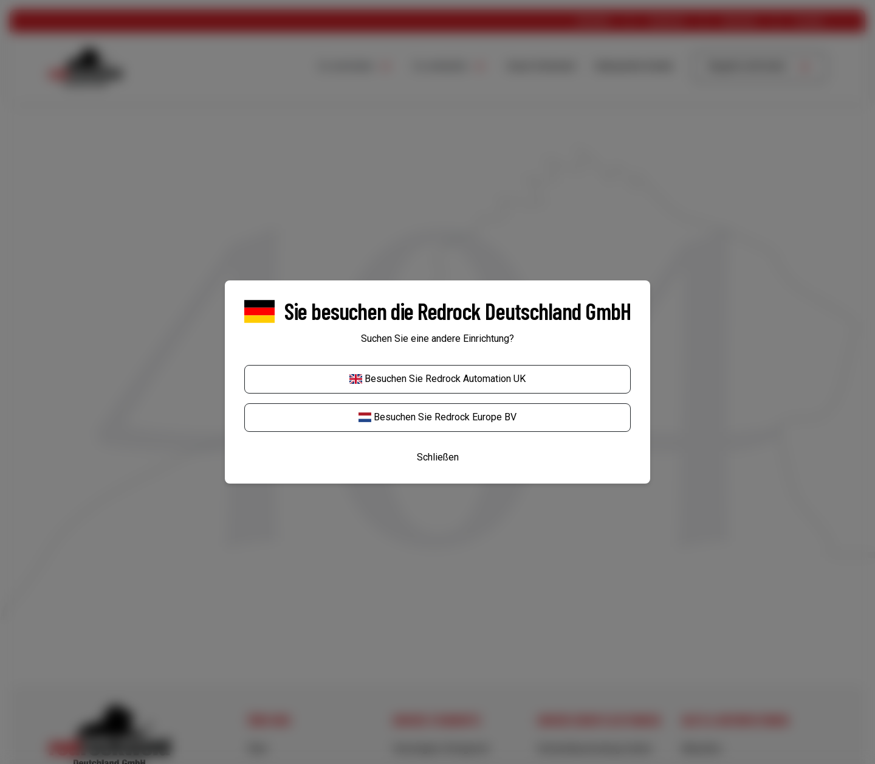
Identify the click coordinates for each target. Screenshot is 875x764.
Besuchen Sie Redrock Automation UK (437, 378)
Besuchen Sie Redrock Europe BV (437, 417)
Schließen (438, 457)
